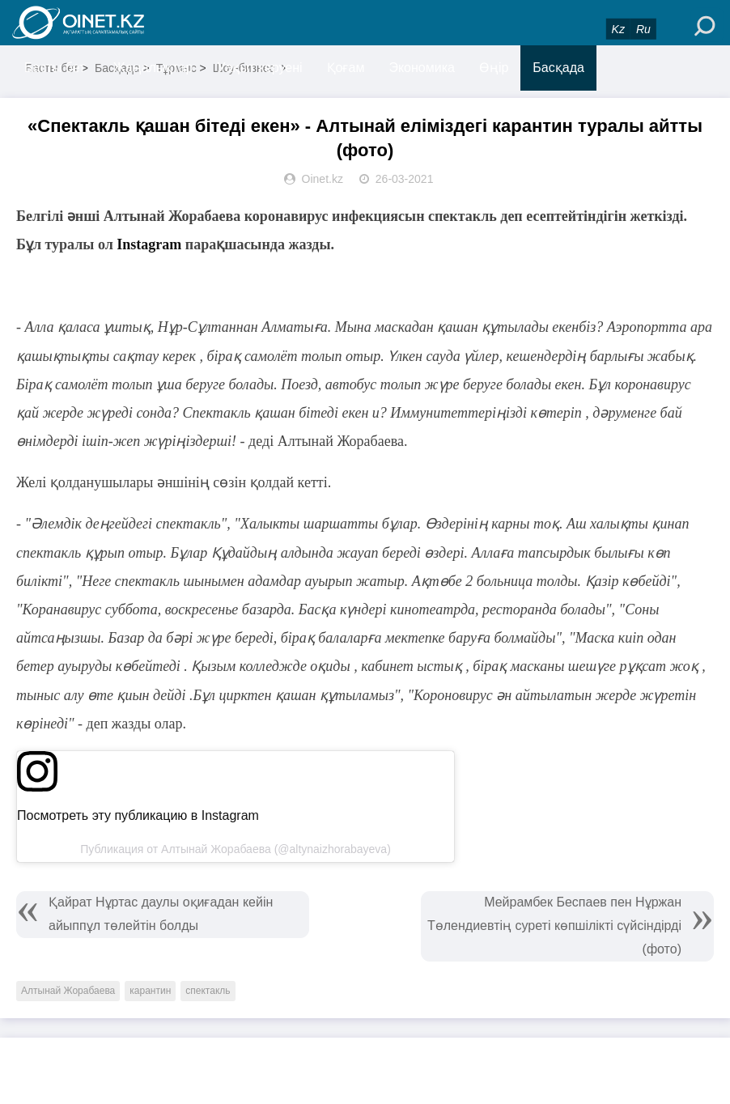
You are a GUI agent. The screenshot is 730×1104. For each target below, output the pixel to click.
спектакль (207, 990)
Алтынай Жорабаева (68, 990)
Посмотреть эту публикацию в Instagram (138, 815)
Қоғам (346, 67)
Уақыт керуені (259, 67)
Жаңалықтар (153, 67)
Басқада (558, 67)
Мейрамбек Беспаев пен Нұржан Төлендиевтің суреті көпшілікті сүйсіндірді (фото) (554, 925)
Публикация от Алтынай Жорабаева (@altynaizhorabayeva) (235, 849)
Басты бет (54, 67)
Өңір (493, 67)
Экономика (421, 67)
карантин (150, 990)
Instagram (149, 244)
